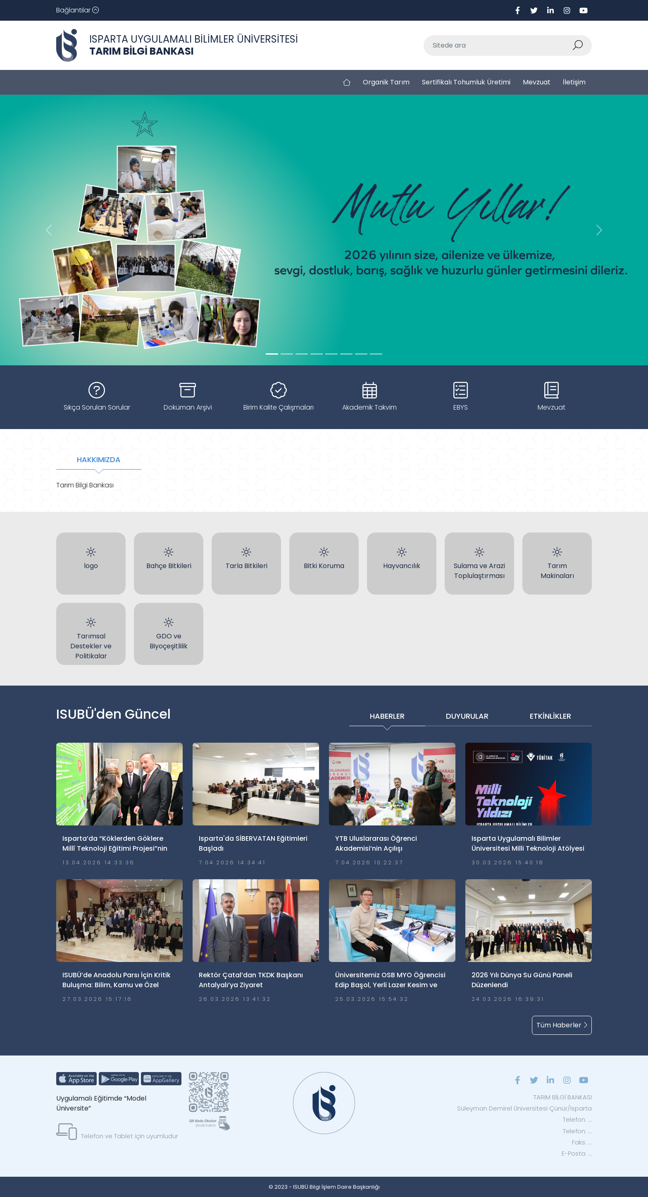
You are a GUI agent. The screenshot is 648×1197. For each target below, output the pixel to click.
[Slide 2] (301, 354)
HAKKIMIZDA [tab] (99, 459)
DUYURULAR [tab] (467, 716)
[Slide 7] (376, 354)
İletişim (574, 82)
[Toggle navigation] (77, 10)
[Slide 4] (331, 354)
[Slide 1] (287, 354)
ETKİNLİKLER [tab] (550, 716)
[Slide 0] (272, 354)
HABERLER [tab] (387, 716)
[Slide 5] (346, 354)
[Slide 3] (316, 354)
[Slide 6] (361, 354)
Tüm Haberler (561, 1025)
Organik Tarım (386, 82)
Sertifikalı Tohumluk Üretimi (466, 82)
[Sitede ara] (498, 45)
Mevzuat (536, 82)
